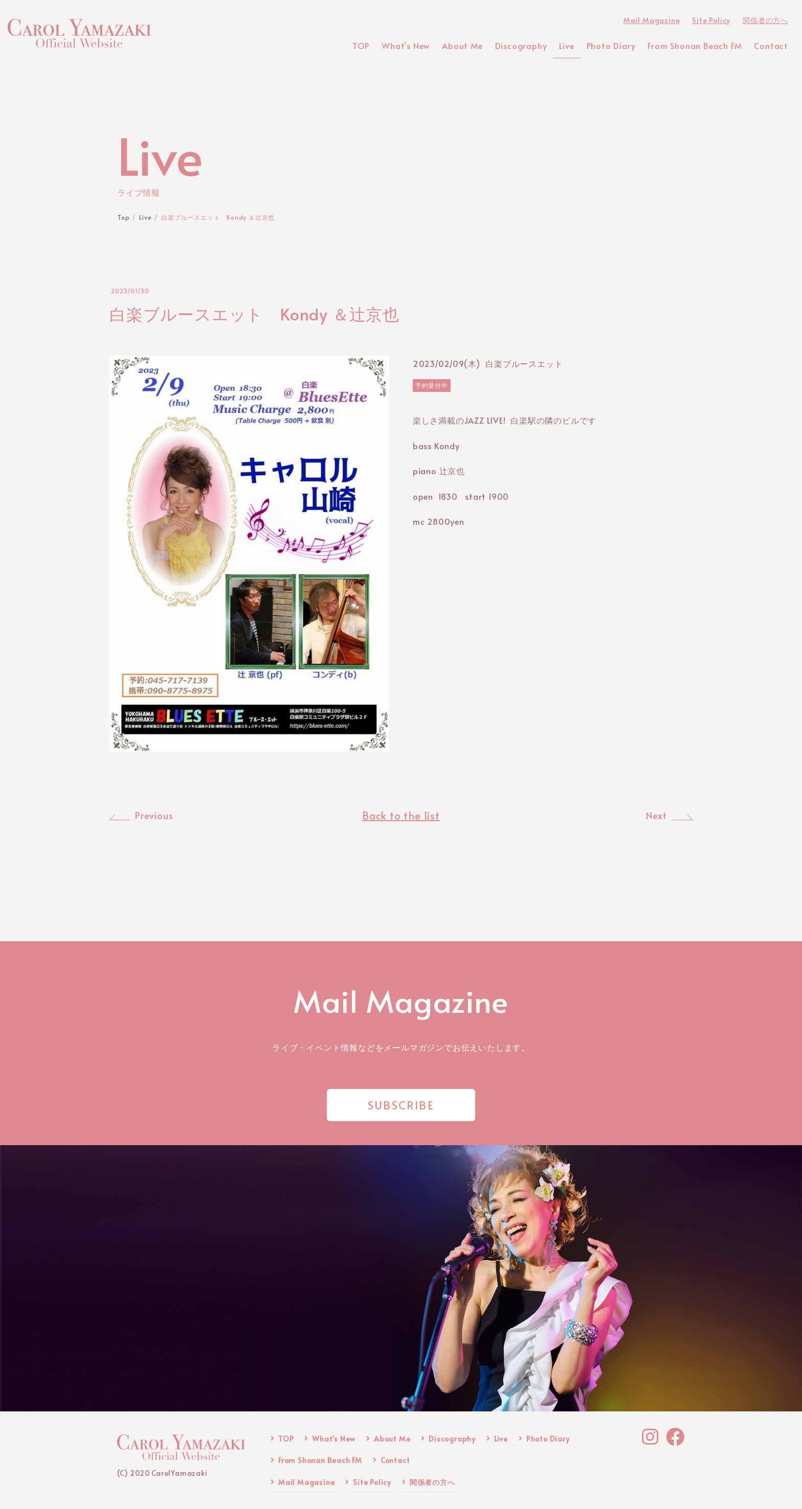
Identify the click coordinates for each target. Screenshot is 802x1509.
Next (656, 815)
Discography (452, 1439)
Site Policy (372, 1482)
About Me (392, 1439)
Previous (154, 815)
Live (501, 1439)
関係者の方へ (432, 1482)
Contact (395, 1460)
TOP (286, 1439)
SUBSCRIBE (401, 1104)
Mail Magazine (306, 1482)
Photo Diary (548, 1439)
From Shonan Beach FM (320, 1460)
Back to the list (401, 815)
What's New (333, 1439)
